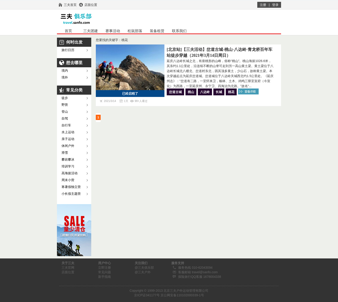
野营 (65, 105)
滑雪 (65, 152)
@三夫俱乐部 (144, 267)
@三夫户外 (143, 272)
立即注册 (104, 267)
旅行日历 (68, 50)
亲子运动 (68, 139)
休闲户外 (68, 146)
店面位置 (68, 272)
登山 (65, 111)
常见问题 (104, 272)
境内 (65, 70)
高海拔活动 (70, 173)
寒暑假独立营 (71, 187)
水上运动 (68, 132)
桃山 (191, 92)
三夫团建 (90, 31)
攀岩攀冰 (68, 159)
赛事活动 (112, 31)
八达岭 (205, 92)
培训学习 (68, 166)
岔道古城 (175, 92)
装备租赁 (157, 31)
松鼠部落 (135, 31)
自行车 (66, 125)
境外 (65, 77)
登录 (275, 5)
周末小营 (68, 180)
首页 (68, 31)
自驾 (65, 118)
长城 (219, 92)
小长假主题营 (71, 193)
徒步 (65, 98)
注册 (263, 5)
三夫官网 (68, 267)
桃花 (231, 92)
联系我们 (179, 31)
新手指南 (104, 277)
